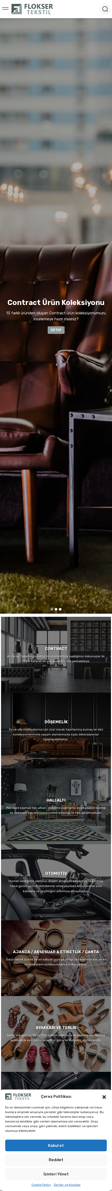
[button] (104, 1096)
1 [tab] (52, 609)
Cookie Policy (41, 1185)
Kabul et (56, 1145)
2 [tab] (56, 609)
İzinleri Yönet (56, 1174)
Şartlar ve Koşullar (67, 1185)
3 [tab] (60, 609)
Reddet (56, 1160)
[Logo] (32, 9)
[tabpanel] (56, 316)
